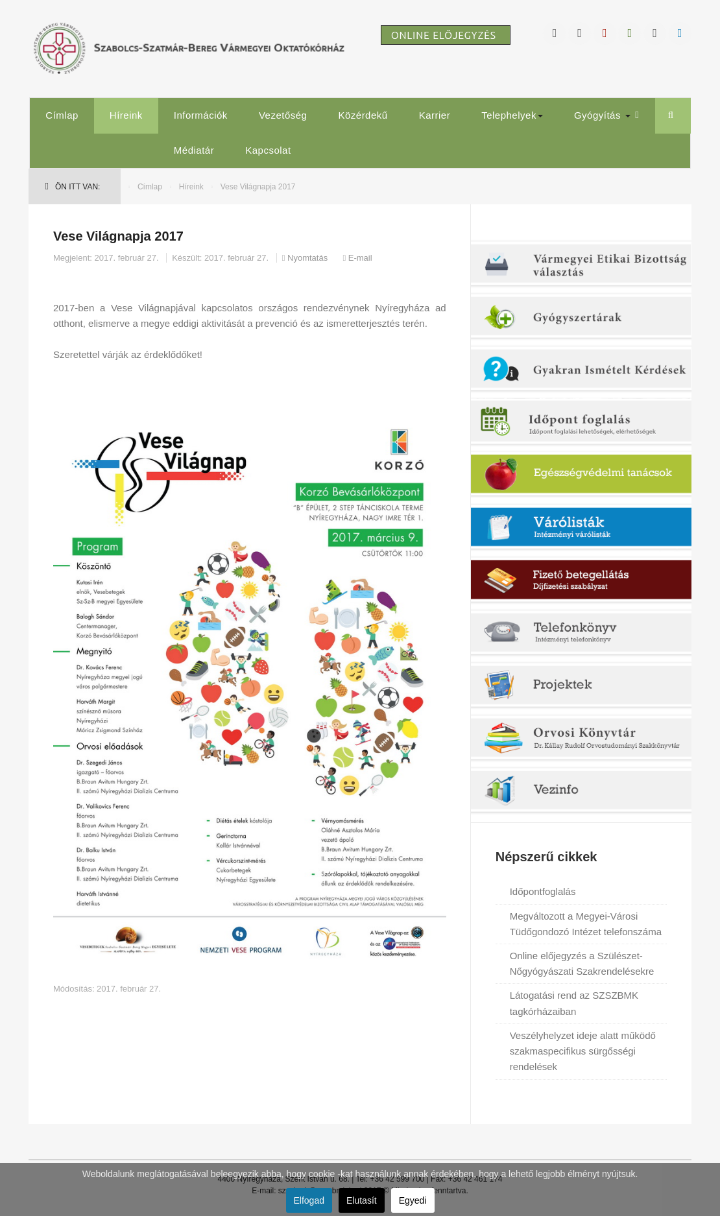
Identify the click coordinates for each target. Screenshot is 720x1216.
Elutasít (361, 1200)
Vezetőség (283, 115)
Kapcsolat (268, 150)
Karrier (435, 115)
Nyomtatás (306, 258)
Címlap (61, 115)
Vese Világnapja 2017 (118, 236)
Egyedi (413, 1200)
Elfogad (309, 1200)
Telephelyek (512, 115)
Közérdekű (362, 115)
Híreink (126, 115)
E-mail (357, 258)
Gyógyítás (602, 115)
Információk (201, 115)
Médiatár (194, 150)
